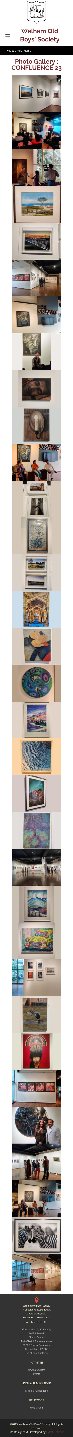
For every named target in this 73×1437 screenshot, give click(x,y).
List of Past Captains (36, 1353)
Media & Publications (36, 1390)
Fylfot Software (55, 1432)
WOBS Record (36, 1333)
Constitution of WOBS (36, 1349)
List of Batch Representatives (36, 1341)
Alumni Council (37, 1337)
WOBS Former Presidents (36, 1345)
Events (36, 1373)
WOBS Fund (36, 1407)
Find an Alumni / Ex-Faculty (36, 1329)
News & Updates (36, 1369)
